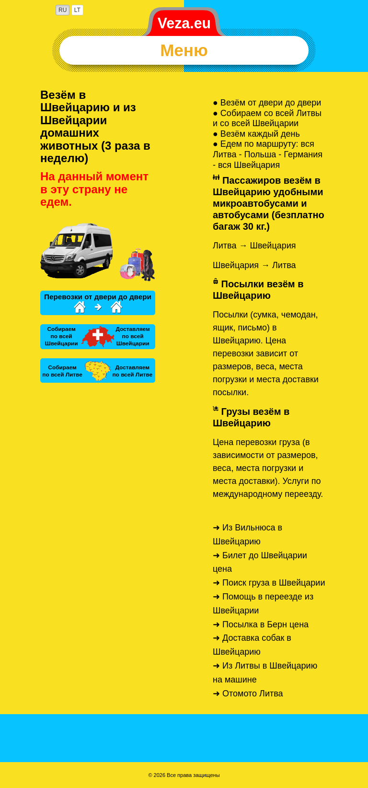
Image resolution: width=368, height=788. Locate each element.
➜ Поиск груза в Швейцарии (269, 583)
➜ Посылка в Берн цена (261, 624)
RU (62, 10)
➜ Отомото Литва (248, 693)
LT (77, 10)
